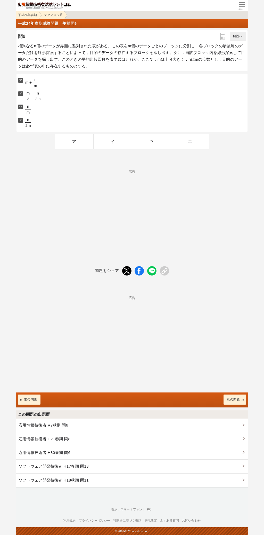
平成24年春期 (27, 15)
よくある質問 (169, 520)
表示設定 (151, 520)
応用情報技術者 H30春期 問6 (44, 452)
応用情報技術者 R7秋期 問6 (43, 425)
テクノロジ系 (53, 15)
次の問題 (233, 399)
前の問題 (30, 399)
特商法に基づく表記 (127, 520)
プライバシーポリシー (94, 520)
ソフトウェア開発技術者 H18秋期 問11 (54, 480)
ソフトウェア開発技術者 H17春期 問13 (54, 466)
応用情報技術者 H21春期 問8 (44, 439)
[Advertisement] (132, 209)
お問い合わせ (191, 520)
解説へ (238, 36)
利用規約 (69, 520)
